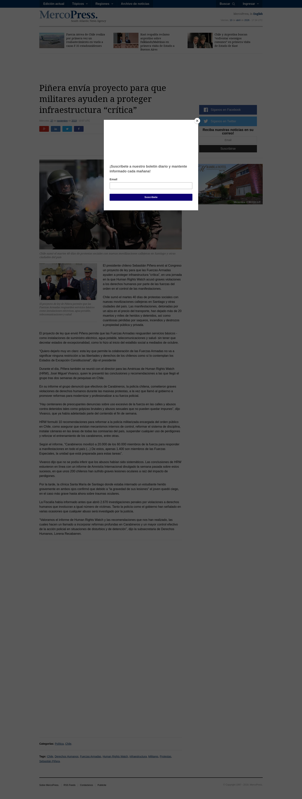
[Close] (197, 121)
